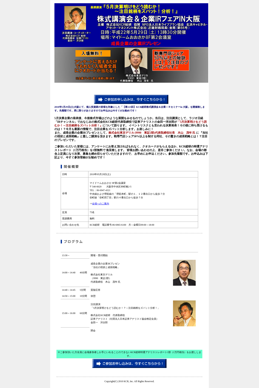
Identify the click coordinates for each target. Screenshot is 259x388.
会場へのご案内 (100, 203)
